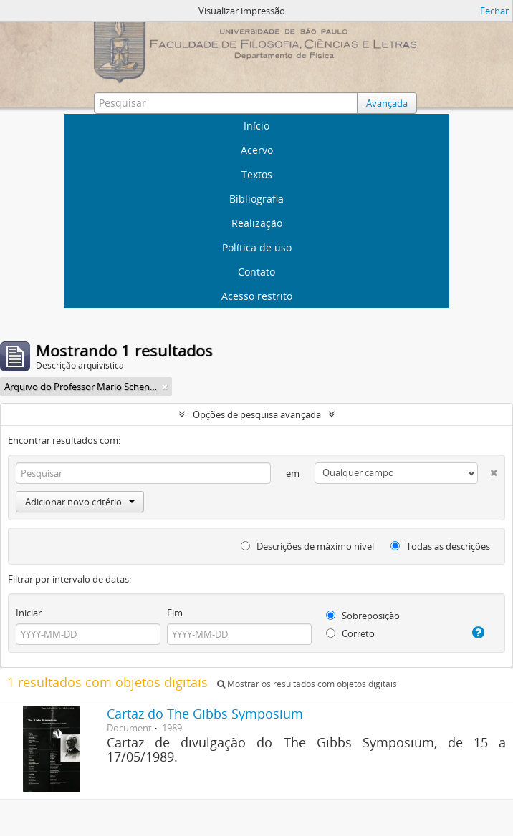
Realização (256, 223)
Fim (175, 612)
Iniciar (29, 612)
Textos (256, 174)
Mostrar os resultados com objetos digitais (307, 684)
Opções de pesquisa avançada (257, 414)
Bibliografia (256, 198)
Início (256, 125)
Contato (256, 271)
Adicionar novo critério (80, 501)
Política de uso (257, 247)
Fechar (494, 10)
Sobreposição (363, 615)
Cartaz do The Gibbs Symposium (205, 713)
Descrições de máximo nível (307, 546)
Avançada (387, 103)
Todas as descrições (440, 546)
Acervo (257, 150)
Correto (350, 633)
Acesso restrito (256, 296)
